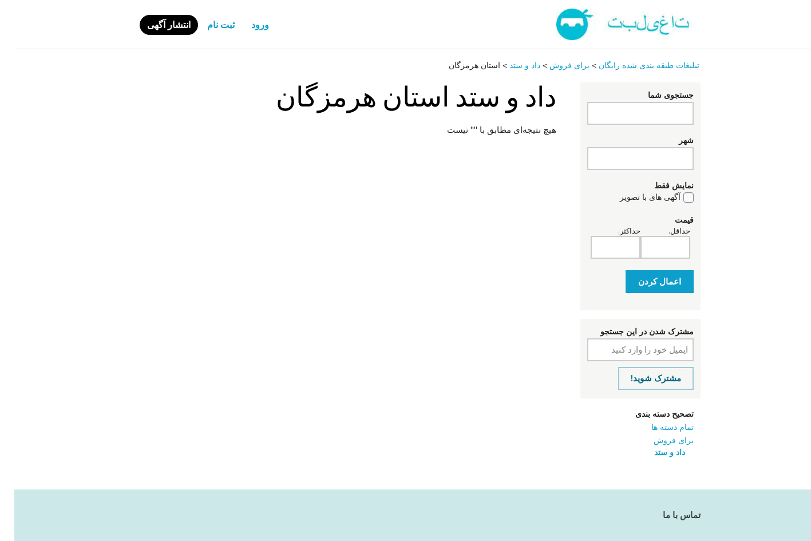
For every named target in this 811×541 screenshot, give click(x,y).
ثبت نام (206, 25)
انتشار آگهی (154, 25)
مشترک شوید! (641, 378)
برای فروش (659, 440)
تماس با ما (667, 515)
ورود (246, 25)
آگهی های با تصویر (636, 197)
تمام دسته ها (658, 427)
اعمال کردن (645, 281)
